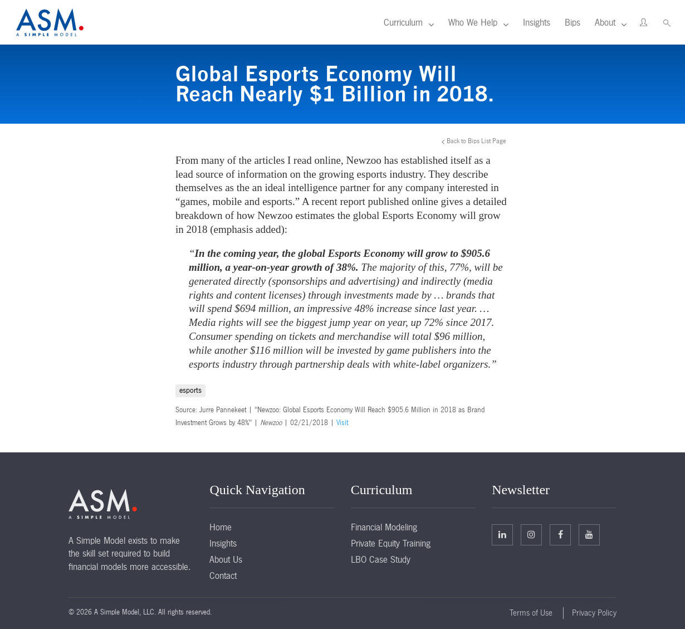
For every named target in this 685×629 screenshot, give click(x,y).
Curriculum (403, 22)
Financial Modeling (384, 527)
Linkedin (502, 534)
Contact (223, 576)
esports (190, 390)
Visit (342, 423)
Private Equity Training (390, 543)
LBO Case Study (380, 559)
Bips (572, 22)
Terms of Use (531, 612)
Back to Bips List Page (476, 141)
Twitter (531, 534)
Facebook (560, 534)
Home (220, 527)
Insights (536, 22)
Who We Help (472, 22)
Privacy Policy (594, 612)
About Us (225, 559)
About (605, 22)
